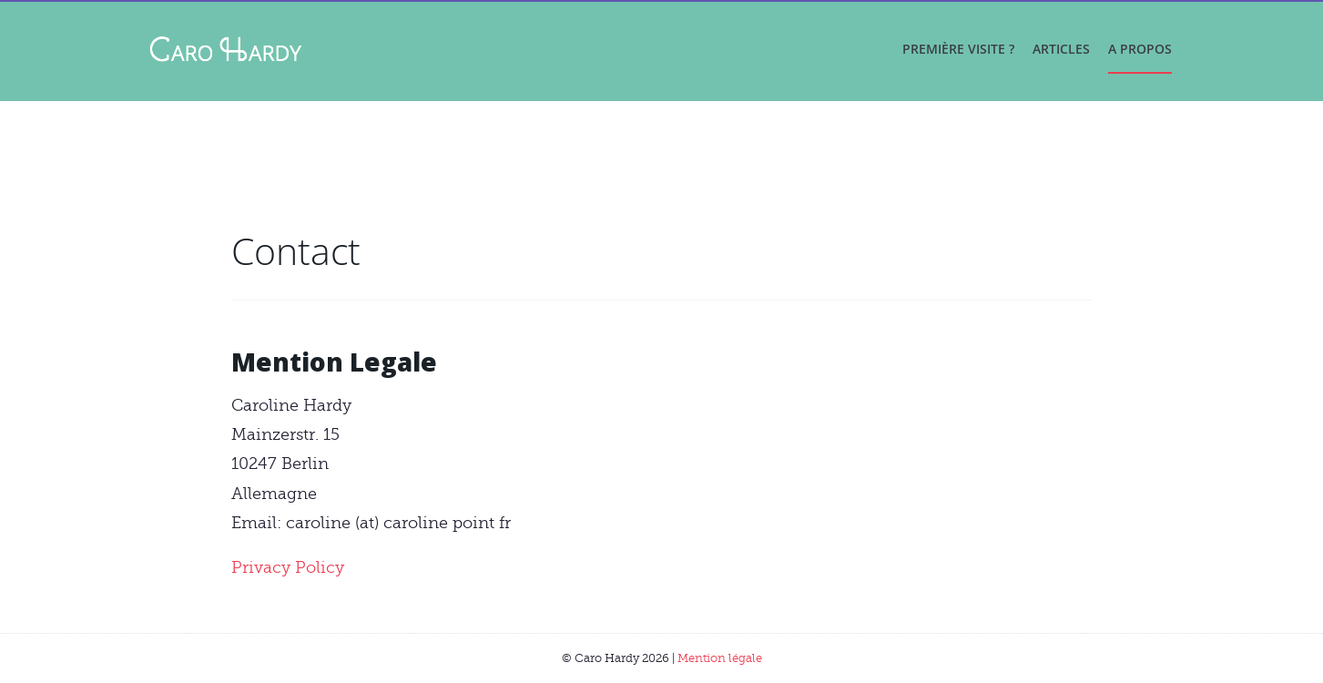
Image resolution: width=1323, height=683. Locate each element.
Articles (1061, 48)
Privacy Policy (287, 567)
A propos (1140, 48)
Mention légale (719, 658)
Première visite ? (958, 48)
